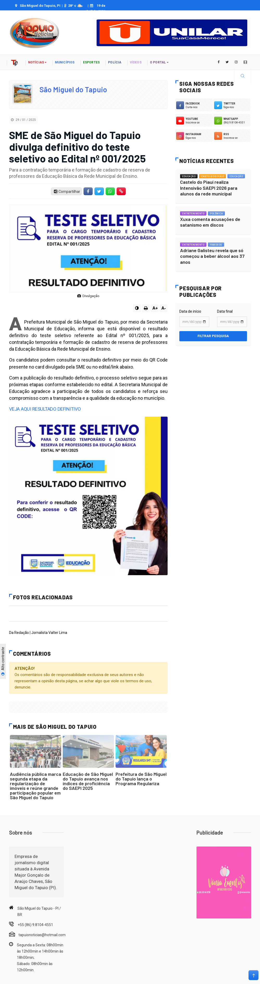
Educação (188, 176)
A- (163, 308)
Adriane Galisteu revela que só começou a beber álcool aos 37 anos (212, 256)
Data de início (190, 311)
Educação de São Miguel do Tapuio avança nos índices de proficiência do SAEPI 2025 (88, 781)
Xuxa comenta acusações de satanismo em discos (210, 222)
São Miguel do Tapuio (73, 89)
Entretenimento (193, 213)
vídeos (136, 62)
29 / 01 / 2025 (23, 120)
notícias (37, 62)
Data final (225, 311)
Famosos (216, 245)
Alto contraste (3, 661)
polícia (114, 62)
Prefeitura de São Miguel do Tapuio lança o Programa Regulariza (141, 778)
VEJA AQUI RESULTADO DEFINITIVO (43, 409)
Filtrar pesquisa (213, 336)
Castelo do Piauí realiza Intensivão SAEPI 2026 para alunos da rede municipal (208, 187)
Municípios (65, 62)
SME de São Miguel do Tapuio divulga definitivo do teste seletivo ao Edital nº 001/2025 (77, 147)
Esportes (91, 62)
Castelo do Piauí (212, 176)
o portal (159, 62)
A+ (155, 308)
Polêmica (216, 213)
